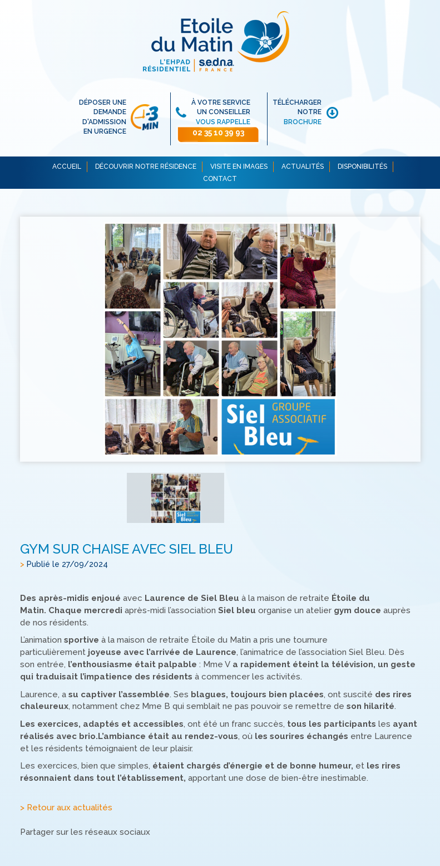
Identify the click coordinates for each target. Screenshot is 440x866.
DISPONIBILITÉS (362, 166)
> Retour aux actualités (66, 808)
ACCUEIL (66, 166)
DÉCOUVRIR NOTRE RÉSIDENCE (145, 166)
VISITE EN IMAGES (239, 166)
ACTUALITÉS (302, 166)
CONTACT (220, 179)
